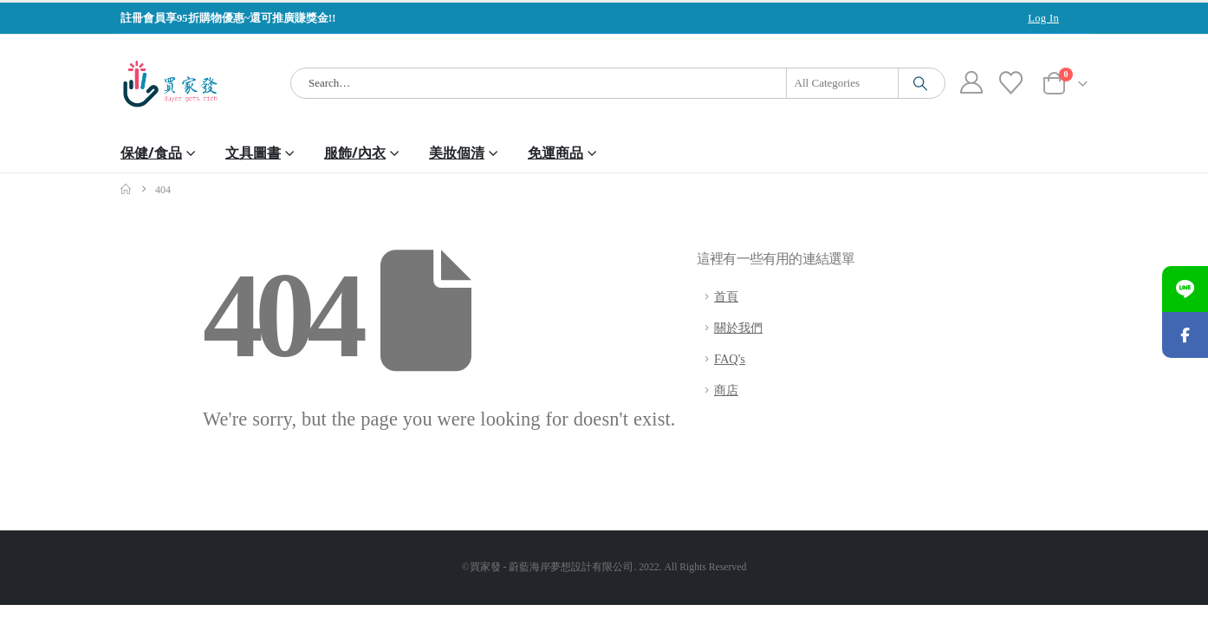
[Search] (920, 83)
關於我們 (738, 328)
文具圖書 (253, 152)
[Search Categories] (842, 83)
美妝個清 (456, 152)
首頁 (726, 296)
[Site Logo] (170, 83)
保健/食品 (151, 152)
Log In (1043, 18)
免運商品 (555, 152)
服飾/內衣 (355, 152)
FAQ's (729, 359)
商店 (726, 390)
